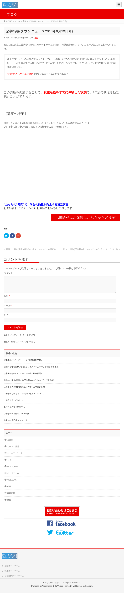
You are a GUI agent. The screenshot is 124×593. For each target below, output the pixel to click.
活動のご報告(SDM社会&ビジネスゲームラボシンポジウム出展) (91, 249)
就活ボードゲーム (12, 566)
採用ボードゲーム (12, 571)
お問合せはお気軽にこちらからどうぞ (85, 218)
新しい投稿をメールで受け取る (19, 345)
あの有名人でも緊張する (14, 411)
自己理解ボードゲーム (14, 576)
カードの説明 (13, 450)
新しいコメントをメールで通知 (19, 339)
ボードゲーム (13, 477)
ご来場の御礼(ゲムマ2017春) (16, 417)
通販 (36, 38)
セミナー (11, 464)
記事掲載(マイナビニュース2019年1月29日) (23, 364)
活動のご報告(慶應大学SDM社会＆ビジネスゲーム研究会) (30, 249)
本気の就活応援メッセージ (15, 424)
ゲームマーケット (15, 457)
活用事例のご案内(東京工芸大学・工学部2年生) (24, 391)
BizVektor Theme (62, 586)
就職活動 (11, 497)
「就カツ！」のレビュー (14, 404)
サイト (7, 319)
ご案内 (10, 444)
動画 (9, 490)
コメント (8, 273)
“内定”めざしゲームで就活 (20, 74)
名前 (7, 299)
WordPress (47, 586)
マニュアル (12, 484)
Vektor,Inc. (77, 586)
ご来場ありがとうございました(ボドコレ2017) (24, 397)
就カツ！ (58, 583)
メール (8, 309)
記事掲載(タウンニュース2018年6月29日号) (23, 377)
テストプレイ (13, 470)
